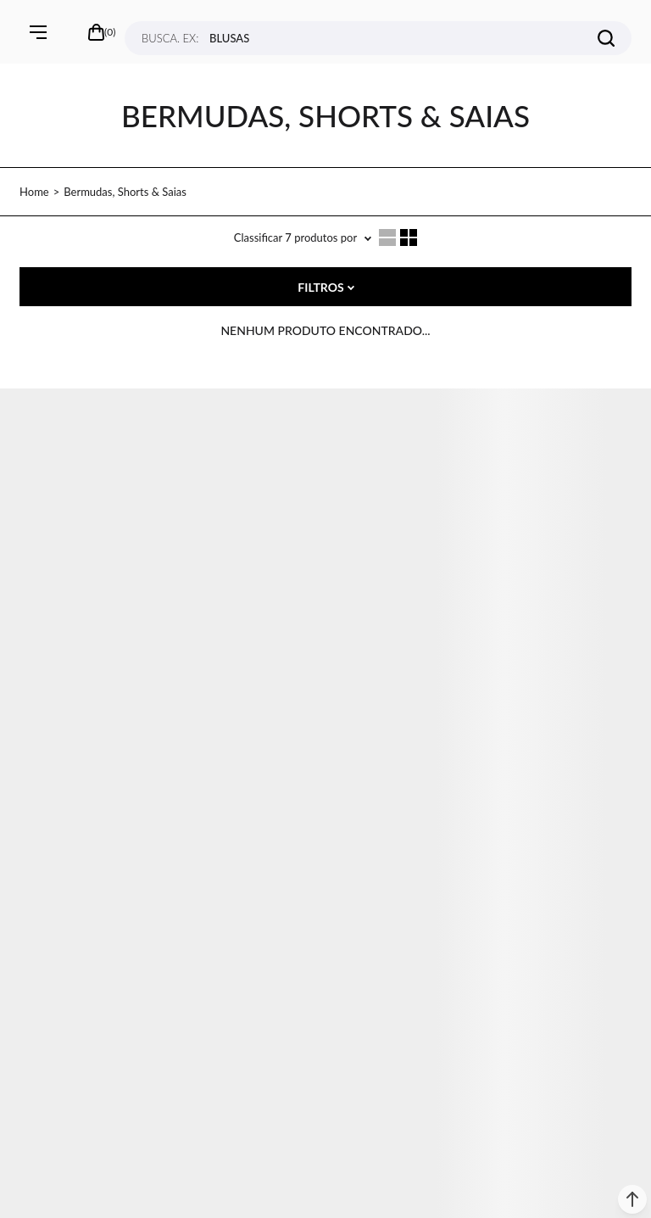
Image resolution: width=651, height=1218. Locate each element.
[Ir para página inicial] (34, 191)
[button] (632, 1199)
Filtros (320, 287)
